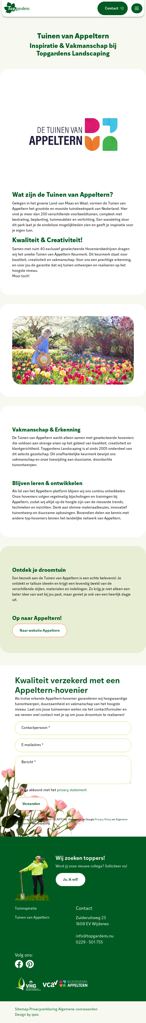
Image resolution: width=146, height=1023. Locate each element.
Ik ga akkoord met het (53, 790)
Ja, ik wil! (70, 880)
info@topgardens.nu (95, 936)
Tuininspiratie (26, 908)
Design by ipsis (27, 1015)
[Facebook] (19, 964)
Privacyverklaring (43, 1009)
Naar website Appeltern (40, 630)
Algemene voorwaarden (77, 1009)
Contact (111, 8)
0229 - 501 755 (89, 942)
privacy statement (72, 790)
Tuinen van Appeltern (32, 918)
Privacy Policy (103, 819)
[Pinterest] (30, 964)
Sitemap (21, 1009)
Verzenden (31, 804)
